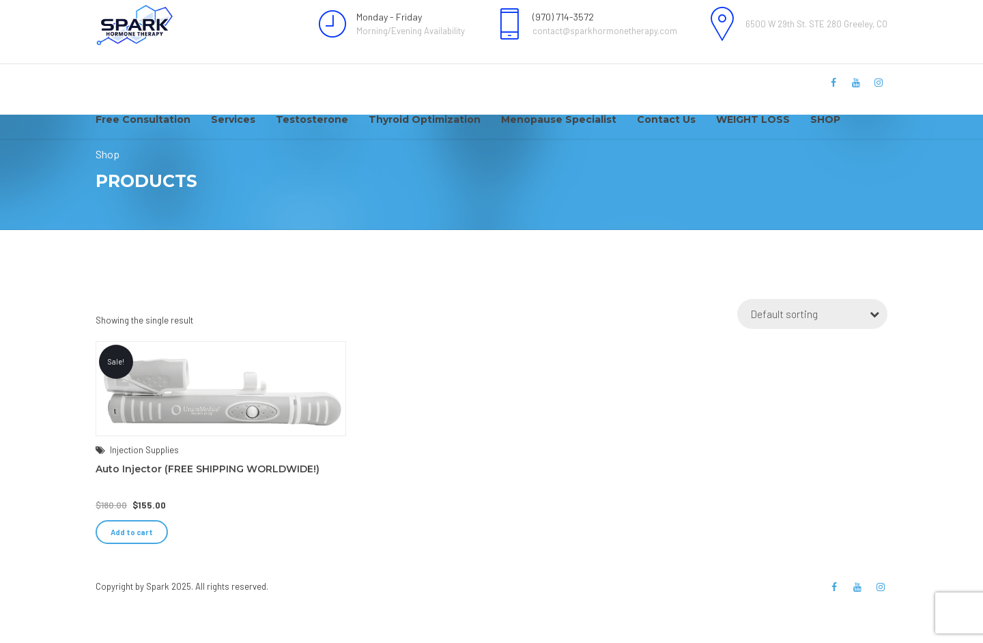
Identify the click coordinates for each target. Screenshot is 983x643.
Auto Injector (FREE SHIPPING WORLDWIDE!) (207, 506)
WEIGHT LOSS (753, 119)
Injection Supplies (144, 487)
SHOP (825, 119)
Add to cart (132, 569)
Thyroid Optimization (425, 119)
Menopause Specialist (558, 119)
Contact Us (666, 119)
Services (233, 119)
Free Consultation (143, 119)
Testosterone (312, 119)
